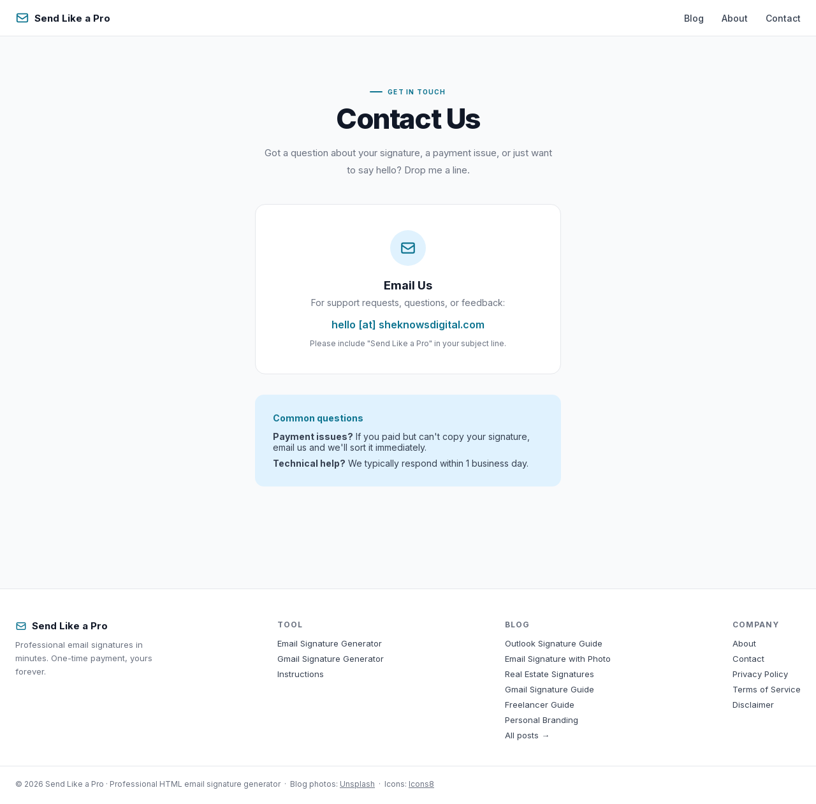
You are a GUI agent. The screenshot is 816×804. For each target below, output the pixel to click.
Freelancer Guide (539, 704)
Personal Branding (541, 720)
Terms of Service (766, 689)
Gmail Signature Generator (330, 659)
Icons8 (421, 784)
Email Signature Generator (329, 643)
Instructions (300, 674)
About (735, 18)
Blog (694, 18)
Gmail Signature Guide (549, 689)
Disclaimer (753, 704)
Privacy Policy (760, 674)
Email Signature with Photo (558, 659)
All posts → (527, 735)
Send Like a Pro (62, 18)
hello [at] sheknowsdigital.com (408, 324)
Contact (783, 18)
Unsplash (357, 784)
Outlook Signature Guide (553, 643)
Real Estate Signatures (549, 674)
